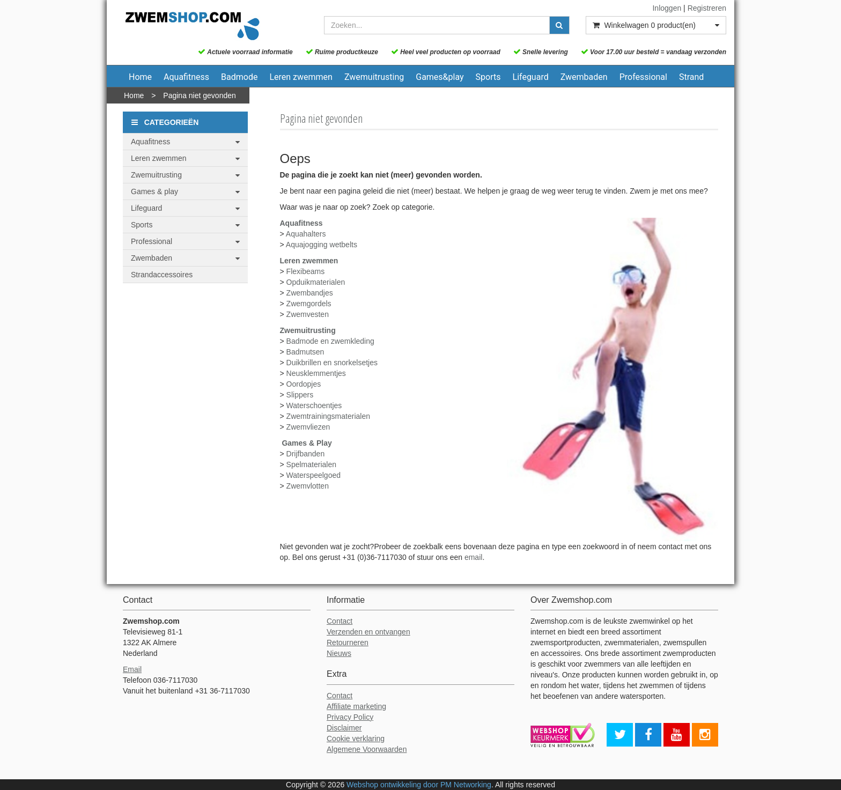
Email (132, 669)
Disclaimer (344, 727)
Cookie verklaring (356, 738)
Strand (691, 77)
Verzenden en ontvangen (368, 631)
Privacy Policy (350, 717)
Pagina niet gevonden (199, 95)
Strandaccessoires (162, 274)
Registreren (707, 8)
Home (140, 77)
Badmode (239, 77)
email (473, 557)
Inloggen (666, 8)
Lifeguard (531, 77)
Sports (488, 77)
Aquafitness (186, 77)
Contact (339, 621)
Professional (643, 77)
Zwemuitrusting (374, 77)
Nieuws (339, 653)
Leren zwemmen (301, 77)
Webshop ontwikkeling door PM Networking (418, 784)
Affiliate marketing (356, 706)
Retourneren (347, 642)
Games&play (439, 77)
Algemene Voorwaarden (367, 749)
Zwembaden (584, 77)
